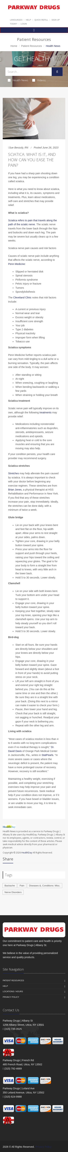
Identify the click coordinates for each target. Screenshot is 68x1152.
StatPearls (47, 755)
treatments (45, 412)
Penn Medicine (16, 264)
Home (14, 46)
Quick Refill (41, 20)
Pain (22, 885)
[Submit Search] (57, 71)
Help (28, 20)
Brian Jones (15, 489)
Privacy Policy (11, 997)
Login (24, 24)
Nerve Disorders (13, 892)
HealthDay (26, 852)
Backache (10, 885)
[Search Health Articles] (28, 71)
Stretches (13, 473)
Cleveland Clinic (22, 297)
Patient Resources (31, 46)
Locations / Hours (13, 991)
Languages (16, 20)
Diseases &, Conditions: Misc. (44, 885)
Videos (39, 80)
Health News (18, 80)
